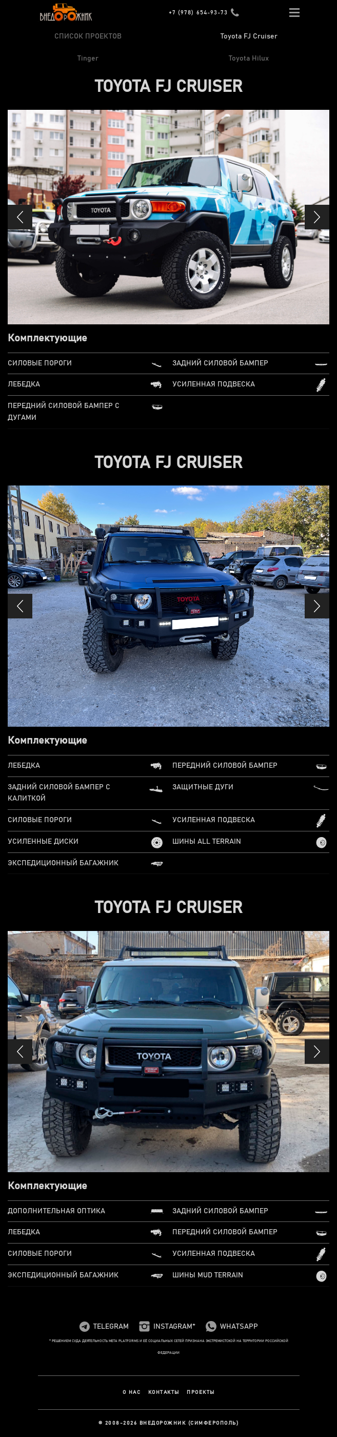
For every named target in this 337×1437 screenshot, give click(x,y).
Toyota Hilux (249, 58)
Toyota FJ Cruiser (249, 36)
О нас (132, 1392)
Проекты (201, 1392)
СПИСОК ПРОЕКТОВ (88, 36)
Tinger (87, 58)
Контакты (164, 1392)
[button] (20, 217)
